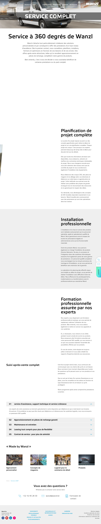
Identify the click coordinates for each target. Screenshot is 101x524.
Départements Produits (13, 3)
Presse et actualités (34, 517)
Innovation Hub (67, 513)
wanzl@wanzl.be (50, 495)
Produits (28, 4)
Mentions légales (95, 511)
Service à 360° (35, 3)
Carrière (65, 4)
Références (57, 4)
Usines (50, 515)
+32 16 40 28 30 (28, 495)
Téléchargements (34, 519)
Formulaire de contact (73, 497)
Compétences (46, 4)
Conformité (34, 511)
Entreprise (73, 4)
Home (7, 480)
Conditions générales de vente (91, 513)
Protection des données (93, 514)
